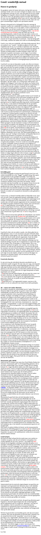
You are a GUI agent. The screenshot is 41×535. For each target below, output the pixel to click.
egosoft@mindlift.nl (23, 525)
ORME (3, 387)
